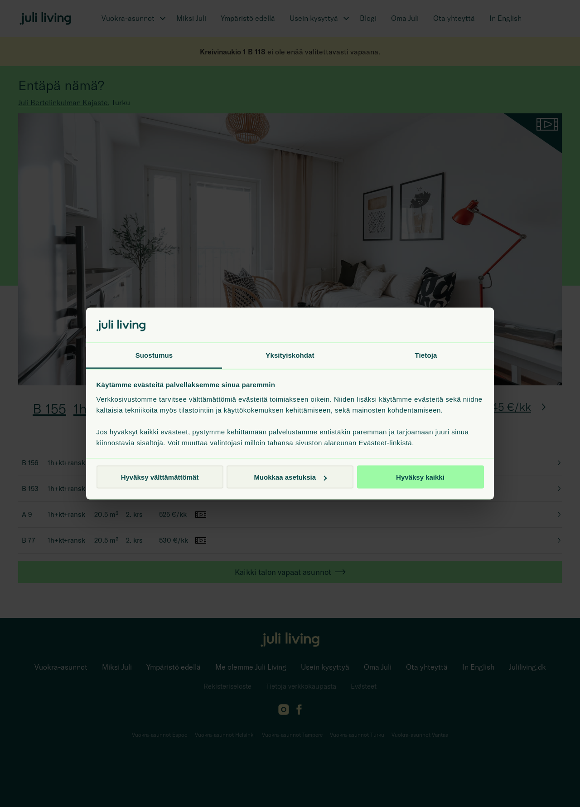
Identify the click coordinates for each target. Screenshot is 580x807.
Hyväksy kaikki (420, 477)
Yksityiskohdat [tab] (290, 355)
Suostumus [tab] (154, 355)
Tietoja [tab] (426, 355)
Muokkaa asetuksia (290, 477)
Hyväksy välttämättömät (160, 477)
